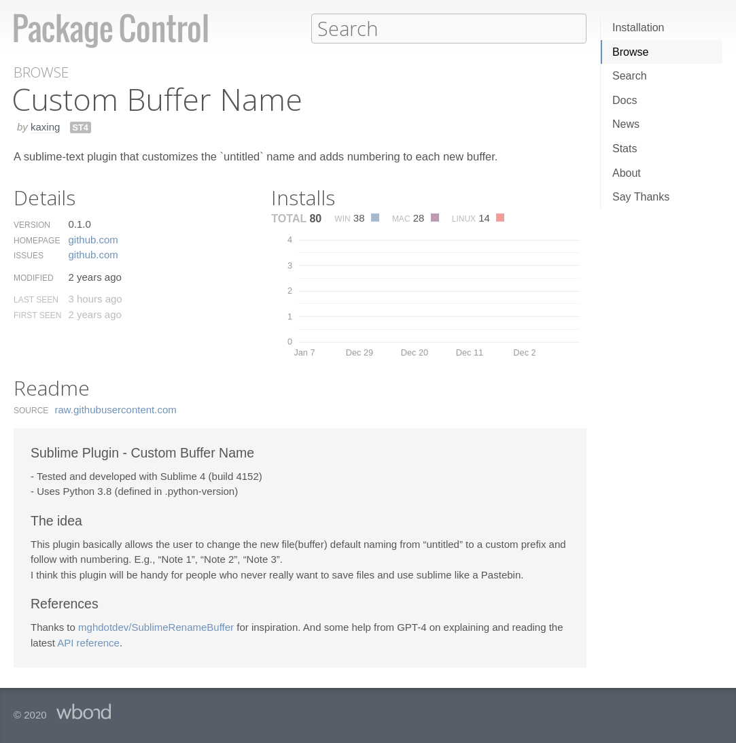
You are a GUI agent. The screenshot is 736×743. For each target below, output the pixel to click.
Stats (624, 148)
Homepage (37, 240)
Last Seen (36, 299)
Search (629, 76)
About (626, 173)
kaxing (45, 126)
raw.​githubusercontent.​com (116, 409)
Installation (638, 27)
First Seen (37, 314)
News (625, 124)
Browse (630, 52)
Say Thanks (640, 197)
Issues (28, 255)
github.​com (93, 239)
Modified (34, 277)
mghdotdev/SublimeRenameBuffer (156, 626)
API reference (88, 642)
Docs (624, 100)
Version (32, 224)
